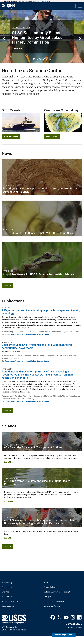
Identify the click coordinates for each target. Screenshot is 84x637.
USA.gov (47, 597)
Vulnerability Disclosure (11, 601)
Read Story (19, 49)
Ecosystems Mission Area (15, 334)
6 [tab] (50, 59)
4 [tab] (44, 59)
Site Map (5, 592)
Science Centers (21, 27)
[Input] (61, 6)
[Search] (73, 6)
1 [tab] (34, 59)
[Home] (8, 8)
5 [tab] (47, 59)
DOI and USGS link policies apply (57, 592)
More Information (11, 136)
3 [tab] (40, 59)
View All (7, 285)
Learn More (8, 462)
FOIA (46, 583)
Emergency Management (54, 606)
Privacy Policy (49, 587)
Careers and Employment (54, 601)
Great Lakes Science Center (37, 334)
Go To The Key (52, 136)
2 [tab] (37, 59)
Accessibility (7, 583)
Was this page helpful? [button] (64, 635)
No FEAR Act (7, 597)
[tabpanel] (42, 36)
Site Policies (7, 587)
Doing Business (8, 606)
